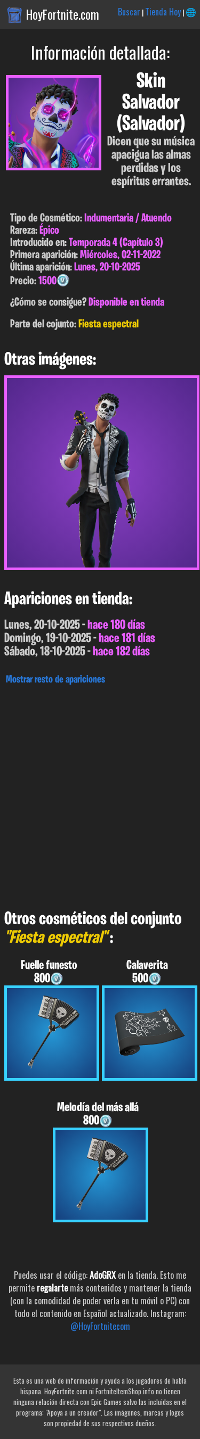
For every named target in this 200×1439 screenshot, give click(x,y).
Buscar (129, 11)
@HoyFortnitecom (100, 1326)
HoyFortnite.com (62, 14)
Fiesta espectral (108, 324)
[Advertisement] (100, 794)
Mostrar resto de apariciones (55, 680)
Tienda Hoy (163, 11)
